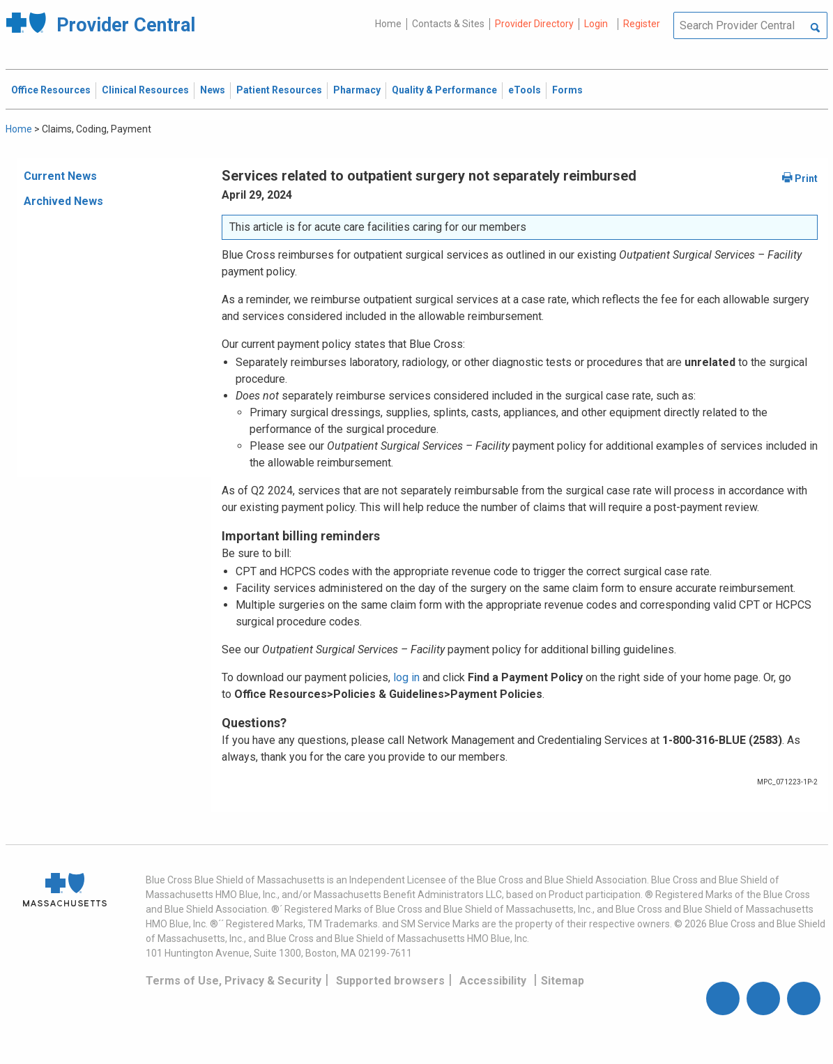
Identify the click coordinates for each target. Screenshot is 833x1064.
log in (406, 677)
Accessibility (492, 980)
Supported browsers (390, 980)
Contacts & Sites (448, 23)
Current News (60, 176)
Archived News (63, 201)
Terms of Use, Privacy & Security (233, 980)
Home (388, 23)
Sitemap (562, 980)
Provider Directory (534, 23)
